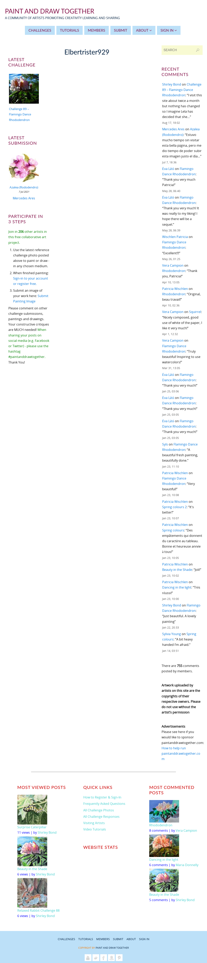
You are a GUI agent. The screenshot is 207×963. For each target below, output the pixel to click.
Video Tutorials (94, 829)
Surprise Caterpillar (32, 827)
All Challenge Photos (98, 810)
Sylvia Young (171, 634)
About (131, 939)
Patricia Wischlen (175, 289)
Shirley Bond (171, 84)
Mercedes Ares (24, 198)
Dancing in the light (176, 587)
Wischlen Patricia (175, 237)
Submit (118, 939)
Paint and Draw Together (112, 947)
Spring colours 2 (174, 507)
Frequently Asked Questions (104, 803)
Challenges (66, 939)
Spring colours (173, 530)
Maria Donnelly (187, 865)
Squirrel (195, 312)
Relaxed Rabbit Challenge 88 (38, 910)
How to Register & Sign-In (102, 797)
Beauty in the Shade (177, 569)
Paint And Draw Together (49, 11)
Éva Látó (168, 169)
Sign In (144, 939)
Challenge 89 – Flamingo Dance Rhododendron (20, 114)
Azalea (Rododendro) (24, 187)
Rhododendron (173, 271)
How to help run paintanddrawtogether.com (181, 753)
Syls (165, 444)
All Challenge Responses (101, 816)
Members (103, 939)
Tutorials (85, 939)
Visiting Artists (94, 823)
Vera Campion (172, 265)
